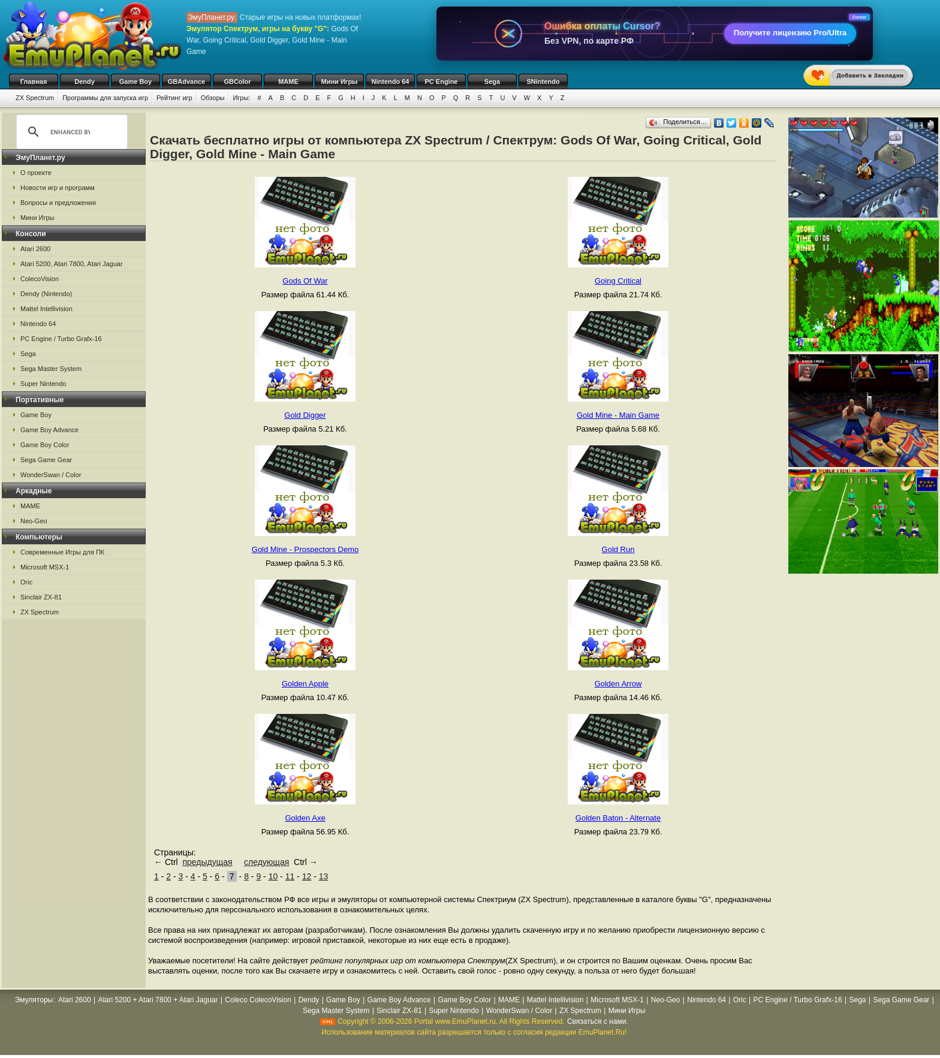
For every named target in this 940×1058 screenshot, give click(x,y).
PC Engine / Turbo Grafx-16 (61, 338)
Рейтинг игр (174, 97)
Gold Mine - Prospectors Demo (305, 549)
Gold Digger (305, 415)
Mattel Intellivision (46, 308)
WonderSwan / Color (50, 474)
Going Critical (618, 280)
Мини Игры (339, 81)
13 (324, 876)
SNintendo (543, 81)
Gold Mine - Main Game (618, 415)
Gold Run (618, 549)
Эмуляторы (34, 1000)
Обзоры (213, 97)
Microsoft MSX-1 (44, 567)
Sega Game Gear (46, 459)
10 (273, 876)
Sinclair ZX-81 (41, 597)
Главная (33, 81)
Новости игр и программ (57, 187)
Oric (26, 582)
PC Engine (440, 81)
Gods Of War (304, 280)
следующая (266, 862)
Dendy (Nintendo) (46, 293)
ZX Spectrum (35, 97)
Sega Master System (51, 368)
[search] (70, 132)
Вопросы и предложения (58, 202)
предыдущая (207, 862)
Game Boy (135, 81)
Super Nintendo (43, 383)
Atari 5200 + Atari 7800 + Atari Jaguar (158, 1000)
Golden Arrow (618, 683)
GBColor (237, 81)
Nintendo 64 (390, 81)
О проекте (36, 172)
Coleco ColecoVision (258, 1000)
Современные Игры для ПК (62, 552)
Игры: (241, 97)
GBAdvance (186, 81)
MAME (288, 81)
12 (307, 876)
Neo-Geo (33, 521)
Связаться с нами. (597, 1021)
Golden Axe (305, 817)
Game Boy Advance (49, 429)
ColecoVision (39, 278)
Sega (492, 81)
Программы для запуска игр (105, 97)
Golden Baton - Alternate (618, 817)
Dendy (84, 81)
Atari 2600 (35, 248)
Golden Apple (305, 683)
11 (290, 876)
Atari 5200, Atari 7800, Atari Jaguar (71, 263)
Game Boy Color (44, 444)
